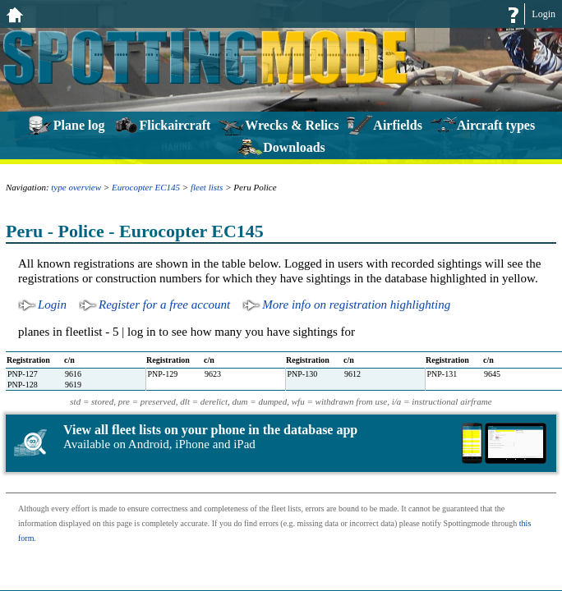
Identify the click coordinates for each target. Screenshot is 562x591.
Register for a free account (164, 304)
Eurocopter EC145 (146, 187)
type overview (76, 187)
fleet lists (207, 187)
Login (543, 14)
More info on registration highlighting (356, 304)
